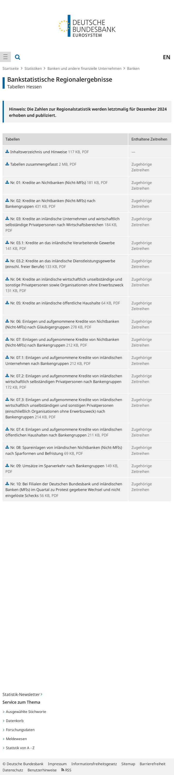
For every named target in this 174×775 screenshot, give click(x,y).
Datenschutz (13, 770)
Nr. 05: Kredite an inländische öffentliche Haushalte (52, 302)
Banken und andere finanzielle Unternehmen (84, 68)
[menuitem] (5, 57)
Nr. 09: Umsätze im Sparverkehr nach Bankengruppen (54, 465)
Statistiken (33, 68)
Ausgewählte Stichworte (24, 711)
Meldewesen (15, 738)
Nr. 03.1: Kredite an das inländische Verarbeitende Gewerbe (60, 242)
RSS (66, 770)
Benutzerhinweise (42, 770)
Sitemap (128, 763)
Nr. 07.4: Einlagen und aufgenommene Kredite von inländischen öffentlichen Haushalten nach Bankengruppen (63, 432)
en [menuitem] (166, 57)
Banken (133, 68)
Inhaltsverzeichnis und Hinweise (36, 151)
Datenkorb (13, 720)
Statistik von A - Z (19, 747)
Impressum (57, 763)
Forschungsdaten (19, 729)
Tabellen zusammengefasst (31, 164)
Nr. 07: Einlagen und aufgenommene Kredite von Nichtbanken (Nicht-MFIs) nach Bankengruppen (62, 342)
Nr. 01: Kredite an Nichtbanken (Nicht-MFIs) (45, 182)
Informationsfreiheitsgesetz (94, 763)
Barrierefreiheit (152, 763)
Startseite (11, 68)
